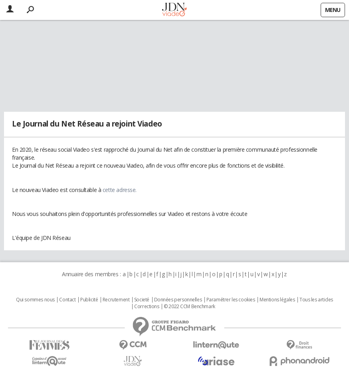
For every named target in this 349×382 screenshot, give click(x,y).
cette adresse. (120, 190)
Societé (141, 300)
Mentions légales (277, 300)
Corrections (146, 306)
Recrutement (116, 300)
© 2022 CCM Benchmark (189, 306)
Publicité (89, 300)
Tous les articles (316, 300)
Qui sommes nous (35, 300)
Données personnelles (178, 300)
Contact (67, 300)
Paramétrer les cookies (230, 300)
